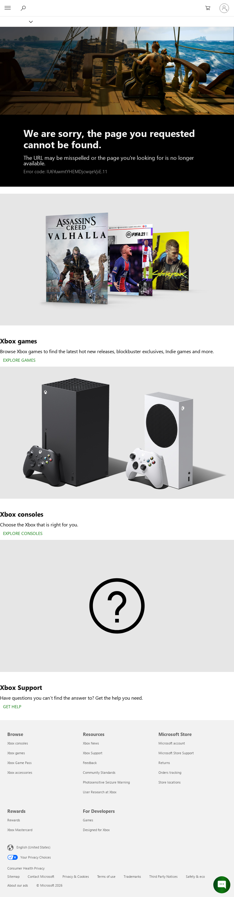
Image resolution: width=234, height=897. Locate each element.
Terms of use (106, 876)
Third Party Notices (163, 876)
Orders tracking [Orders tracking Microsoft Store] (169, 772)
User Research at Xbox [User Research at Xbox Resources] (99, 792)
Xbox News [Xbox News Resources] (91, 743)
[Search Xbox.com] (24, 8)
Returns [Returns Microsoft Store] (164, 763)
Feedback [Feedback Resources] (90, 763)
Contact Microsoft (41, 876)
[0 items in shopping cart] (209, 8)
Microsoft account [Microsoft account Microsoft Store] (171, 743)
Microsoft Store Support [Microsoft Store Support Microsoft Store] (176, 753)
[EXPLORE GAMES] (19, 360)
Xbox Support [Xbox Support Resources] (92, 753)
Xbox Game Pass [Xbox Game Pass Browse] (19, 763)
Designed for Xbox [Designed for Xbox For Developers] (96, 830)
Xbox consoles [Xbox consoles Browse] (17, 743)
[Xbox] (16, 21)
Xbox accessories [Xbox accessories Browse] (19, 772)
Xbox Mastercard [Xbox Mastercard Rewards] (19, 830)
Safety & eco (195, 876)
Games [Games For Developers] (88, 820)
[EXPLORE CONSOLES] (22, 534)
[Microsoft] (116, 4)
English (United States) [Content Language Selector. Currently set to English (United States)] (33, 847)
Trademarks (132, 876)
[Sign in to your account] (224, 8)
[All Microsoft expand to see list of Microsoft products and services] (7, 8)
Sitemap (13, 876)
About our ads (17, 885)
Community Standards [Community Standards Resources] (99, 772)
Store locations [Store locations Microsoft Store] (169, 782)
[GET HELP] (12, 707)
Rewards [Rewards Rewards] (13, 820)
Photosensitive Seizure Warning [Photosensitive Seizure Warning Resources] (106, 782)
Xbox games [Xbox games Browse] (16, 753)
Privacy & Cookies (75, 876)
